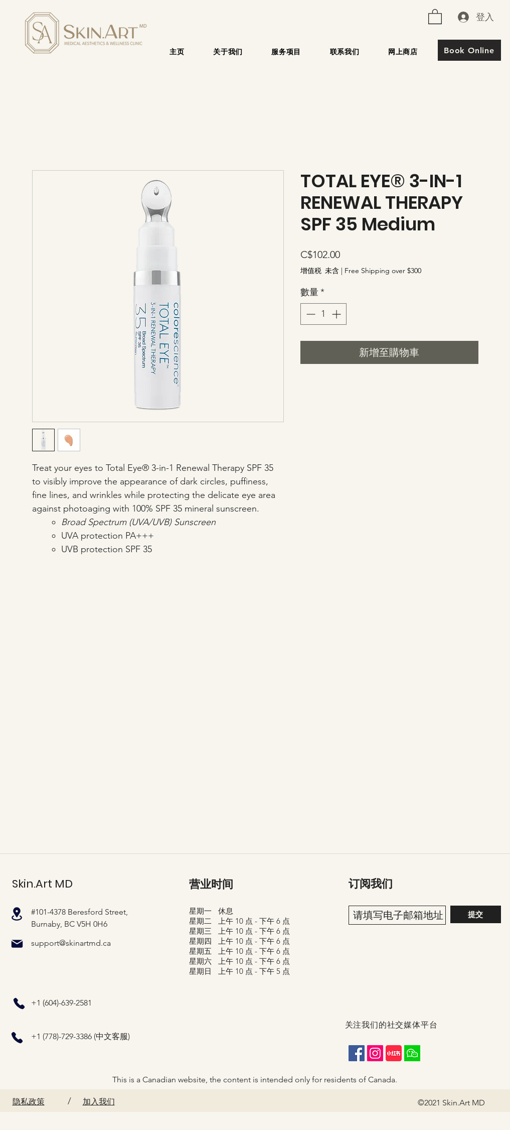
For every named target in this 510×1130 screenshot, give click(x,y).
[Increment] (337, 314)
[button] (435, 16)
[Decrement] (309, 314)
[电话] (19, 1003)
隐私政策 (29, 1101)
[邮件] (17, 943)
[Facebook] (357, 1053)
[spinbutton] (323, 314)
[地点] (17, 914)
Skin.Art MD (42, 884)
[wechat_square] (412, 1053)
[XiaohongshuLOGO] (394, 1053)
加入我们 (99, 1101)
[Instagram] (375, 1053)
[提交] (475, 914)
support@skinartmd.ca (71, 943)
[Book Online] (469, 50)
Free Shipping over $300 (383, 270)
